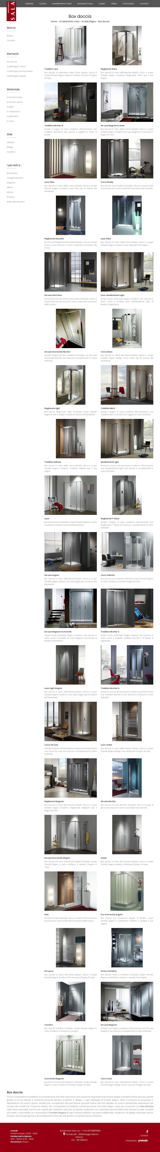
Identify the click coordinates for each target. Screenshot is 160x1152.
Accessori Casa (85, 3)
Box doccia (103, 21)
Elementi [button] (12, 54)
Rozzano (11, 197)
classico (10, 142)
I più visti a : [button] (14, 165)
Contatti (144, 3)
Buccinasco (12, 173)
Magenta (11, 182)
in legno (10, 106)
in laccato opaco (15, 102)
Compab (11, 40)
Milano (10, 187)
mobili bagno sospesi (16, 76)
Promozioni (128, 3)
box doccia (12, 61)
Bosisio (10, 35)
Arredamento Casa (61, 3)
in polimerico (13, 116)
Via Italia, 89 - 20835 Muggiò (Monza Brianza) (81, 1135)
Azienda (29, 3)
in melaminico (13, 111)
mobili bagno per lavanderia (20, 71)
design (10, 147)
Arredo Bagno (89, 21)
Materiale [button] (13, 89)
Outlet (102, 3)
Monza (10, 192)
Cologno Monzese (15, 178)
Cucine (42, 3)
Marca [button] (11, 28)
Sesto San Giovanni (16, 201)
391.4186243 (82, 1140)
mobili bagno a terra (16, 66)
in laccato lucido (14, 97)
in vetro (10, 121)
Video (114, 3)
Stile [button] (9, 134)
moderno (11, 152)
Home (54, 21)
